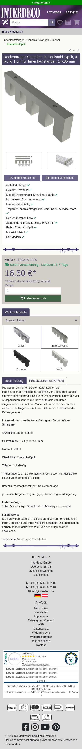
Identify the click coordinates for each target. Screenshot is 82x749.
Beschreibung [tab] (14, 381)
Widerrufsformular (41, 636)
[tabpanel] (41, 463)
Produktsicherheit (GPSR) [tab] (46, 381)
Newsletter (41, 612)
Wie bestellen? (41, 640)
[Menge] (33, 290)
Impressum (41, 616)
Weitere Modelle (16, 312)
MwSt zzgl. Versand (39, 281)
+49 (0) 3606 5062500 (42, 583)
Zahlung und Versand (41, 620)
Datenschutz (41, 628)
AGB (41, 624)
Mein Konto (41, 608)
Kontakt (41, 645)
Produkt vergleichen (60, 177)
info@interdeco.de (43, 591)
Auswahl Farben (41, 320)
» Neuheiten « (41, 2)
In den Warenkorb (33, 298)
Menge (9, 285)
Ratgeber (54, 12)
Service (72, 12)
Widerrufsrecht (41, 632)
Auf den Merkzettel (22, 177)
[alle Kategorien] (12, 31)
